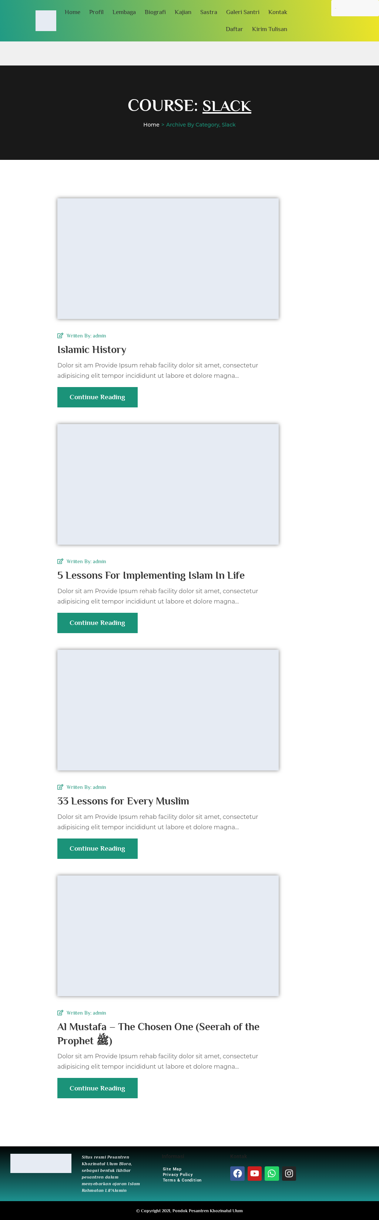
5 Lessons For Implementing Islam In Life (158, 575)
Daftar (234, 29)
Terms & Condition (182, 1179)
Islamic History (95, 349)
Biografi (155, 12)
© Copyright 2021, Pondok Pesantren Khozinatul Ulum (189, 1210)
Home (72, 12)
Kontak (277, 12)
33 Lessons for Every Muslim (128, 800)
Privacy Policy (178, 1174)
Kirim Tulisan (269, 29)
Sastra (208, 12)
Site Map (172, 1168)
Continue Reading (99, 400)
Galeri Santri (242, 12)
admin (99, 336)
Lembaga (124, 12)
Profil (96, 12)
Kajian (183, 12)
